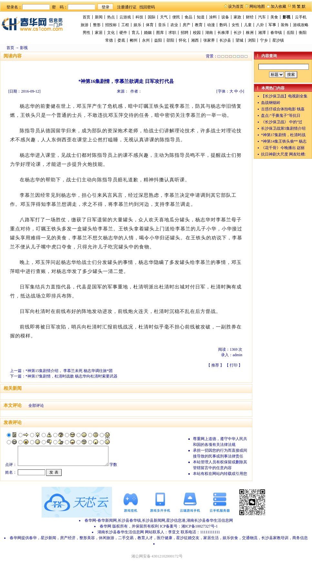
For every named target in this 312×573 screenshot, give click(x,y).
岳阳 (290, 32)
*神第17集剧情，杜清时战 (283, 135)
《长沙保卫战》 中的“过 (281, 122)
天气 (164, 17)
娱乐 (137, 25)
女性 (235, 25)
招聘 (184, 32)
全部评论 (36, 405)
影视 (286, 17)
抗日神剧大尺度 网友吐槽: (283, 154)
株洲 (250, 32)
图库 (160, 32)
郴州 (133, 40)
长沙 (237, 32)
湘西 (195, 40)
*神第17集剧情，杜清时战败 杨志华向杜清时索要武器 (71, 376)
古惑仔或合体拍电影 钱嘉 (283, 109)
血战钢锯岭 (270, 102)
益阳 (158, 40)
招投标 (111, 25)
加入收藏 (278, 6)
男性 (86, 32)
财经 (250, 17)
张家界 (209, 40)
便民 (176, 17)
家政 (237, 17)
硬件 (123, 32)
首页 (86, 17)
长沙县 (225, 40)
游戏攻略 (300, 25)
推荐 (215, 365)
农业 (174, 25)
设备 (225, 17)
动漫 (211, 25)
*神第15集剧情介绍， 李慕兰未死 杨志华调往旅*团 (69, 370)
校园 (197, 32)
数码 (223, 25)
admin (237, 355)
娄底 (121, 40)
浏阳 (252, 40)
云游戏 (125, 17)
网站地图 (257, 6)
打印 (233, 365)
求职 (172, 32)
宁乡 (264, 40)
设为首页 (236, 6)
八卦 (260, 25)
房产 (186, 25)
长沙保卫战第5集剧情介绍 (283, 128)
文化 (111, 32)
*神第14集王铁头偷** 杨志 (284, 141)
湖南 (209, 32)
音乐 (162, 25)
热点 (111, 17)
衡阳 (303, 32)
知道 (201, 17)
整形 (97, 25)
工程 (125, 25)
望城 (239, 40)
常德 (109, 40)
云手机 (301, 17)
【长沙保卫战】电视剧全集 (284, 96)
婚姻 (148, 32)
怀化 (182, 40)
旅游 (84, 25)
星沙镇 (278, 40)
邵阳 (170, 40)
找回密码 (147, 7)
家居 (99, 32)
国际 (152, 17)
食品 (188, 17)
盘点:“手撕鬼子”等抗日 (280, 115)
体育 (150, 25)
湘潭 (262, 32)
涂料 (213, 17)
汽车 (262, 17)
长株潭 (223, 32)
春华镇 (276, 32)
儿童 (248, 25)
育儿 (135, 32)
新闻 (99, 17)
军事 (272, 25)
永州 (146, 40)
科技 (139, 17)
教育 (199, 25)
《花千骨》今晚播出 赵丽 (283, 148)
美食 (274, 17)
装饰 (284, 25)
